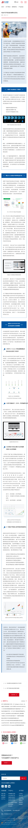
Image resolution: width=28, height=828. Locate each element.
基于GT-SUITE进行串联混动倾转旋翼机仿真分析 (12, 720)
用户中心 (3, 799)
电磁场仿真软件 (11, 797)
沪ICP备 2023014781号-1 (7, 820)
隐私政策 (3, 824)
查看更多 (24, 701)
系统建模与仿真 (11, 793)
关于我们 (8, 6)
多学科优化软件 (11, 800)
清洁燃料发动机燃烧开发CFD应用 (12, 683)
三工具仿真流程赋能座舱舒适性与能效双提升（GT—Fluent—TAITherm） (12, 709)
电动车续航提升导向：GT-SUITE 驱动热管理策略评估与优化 (13, 711)
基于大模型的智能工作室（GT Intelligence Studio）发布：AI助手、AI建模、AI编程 (13, 704)
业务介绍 (21, 795)
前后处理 (10, 806)
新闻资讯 (14, 6)
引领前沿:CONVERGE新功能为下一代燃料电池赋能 (12, 715)
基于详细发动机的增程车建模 (11, 688)
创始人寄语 (21, 799)
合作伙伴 (21, 797)
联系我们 (6, 762)
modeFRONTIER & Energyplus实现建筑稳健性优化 (12, 725)
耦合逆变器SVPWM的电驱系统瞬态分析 (10, 718)
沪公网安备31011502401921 (8, 822)
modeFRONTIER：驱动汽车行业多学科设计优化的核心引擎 (14, 723)
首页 (2, 6)
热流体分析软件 (11, 799)
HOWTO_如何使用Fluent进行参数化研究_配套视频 (12, 713)
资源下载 (3, 793)
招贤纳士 (21, 800)
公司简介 (21, 793)
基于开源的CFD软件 (12, 802)
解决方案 (3, 795)
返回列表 (14, 694)
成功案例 (3, 797)
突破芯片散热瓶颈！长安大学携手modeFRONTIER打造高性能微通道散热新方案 (14, 706)
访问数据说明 (14, 824)
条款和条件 (8, 824)
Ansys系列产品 (11, 795)
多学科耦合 (10, 804)
